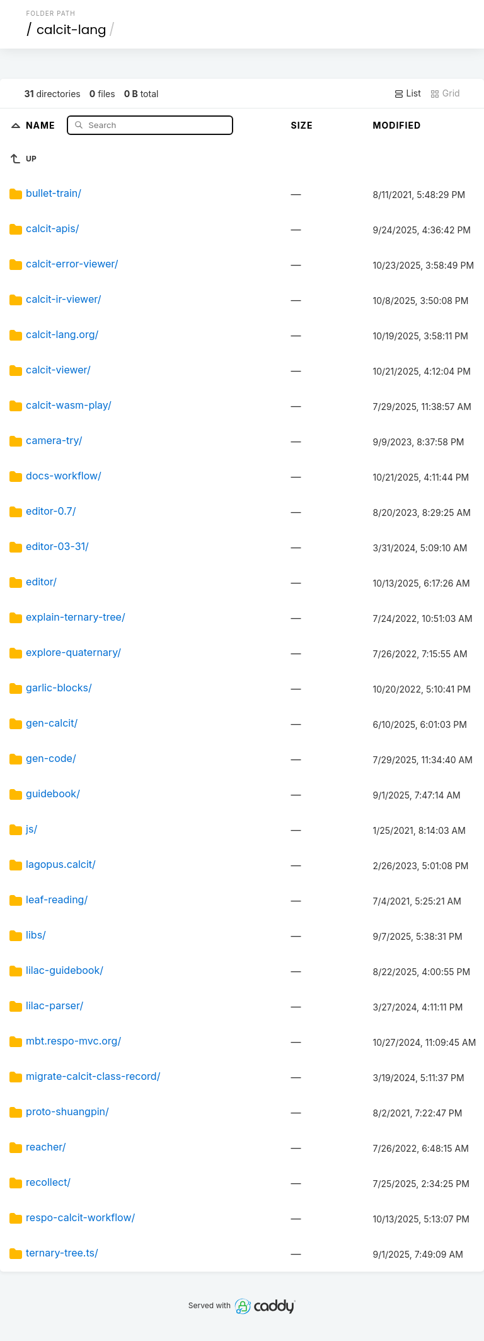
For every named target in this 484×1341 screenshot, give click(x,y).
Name (42, 124)
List (407, 93)
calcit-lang (72, 29)
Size (302, 125)
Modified (397, 125)
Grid (445, 93)
